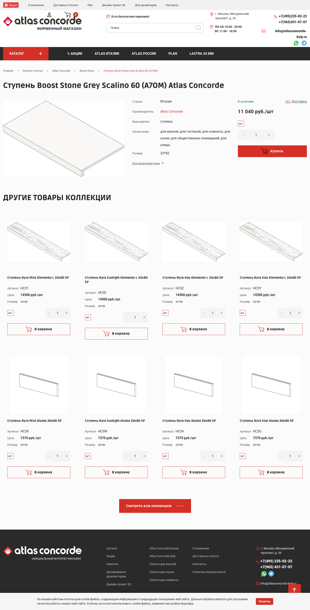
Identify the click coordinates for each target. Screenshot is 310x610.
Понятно (264, 601)
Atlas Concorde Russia (164, 548)
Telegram (304, 43)
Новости (112, 564)
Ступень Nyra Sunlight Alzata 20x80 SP (115, 420)
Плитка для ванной (162, 564)
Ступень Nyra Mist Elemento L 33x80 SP (38, 277)
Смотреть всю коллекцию (149, 505)
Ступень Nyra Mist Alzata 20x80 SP (34, 420)
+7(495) (293, 16)
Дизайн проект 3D (118, 585)
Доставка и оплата (206, 556)
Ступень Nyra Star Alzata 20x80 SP (266, 420)
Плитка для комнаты (164, 580)
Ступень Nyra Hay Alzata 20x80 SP (189, 420)
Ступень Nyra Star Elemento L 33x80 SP (270, 277)
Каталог (112, 548)
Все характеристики (146, 163)
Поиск (199, 28)
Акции (110, 556)
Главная (8, 70)
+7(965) (293, 22)
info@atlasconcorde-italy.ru (291, 34)
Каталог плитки (33, 70)
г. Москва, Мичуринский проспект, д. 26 (232, 16)
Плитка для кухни (161, 572)
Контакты (199, 564)
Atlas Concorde (61, 70)
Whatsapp (296, 43)
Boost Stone (87, 70)
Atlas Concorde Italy (162, 556)
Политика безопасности (209, 572)
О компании (201, 548)
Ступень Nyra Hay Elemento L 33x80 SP (192, 277)
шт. (241, 123)
